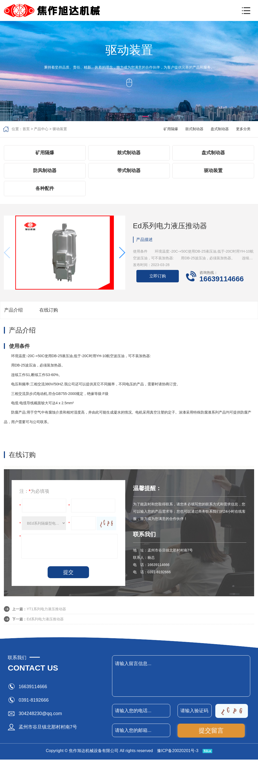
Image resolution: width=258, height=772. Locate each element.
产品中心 (41, 129)
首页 (26, 129)
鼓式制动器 (194, 129)
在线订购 (48, 310)
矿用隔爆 (171, 129)
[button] (246, 10)
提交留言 (211, 730)
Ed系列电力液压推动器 (45, 619)
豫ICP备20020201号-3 (177, 750)
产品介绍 (13, 310)
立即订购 (157, 276)
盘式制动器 (220, 129)
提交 (68, 572)
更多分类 (243, 129)
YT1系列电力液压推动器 (46, 609)
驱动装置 (60, 129)
